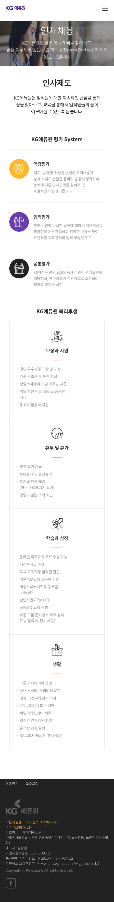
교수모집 (32, 784)
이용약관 (12, 784)
